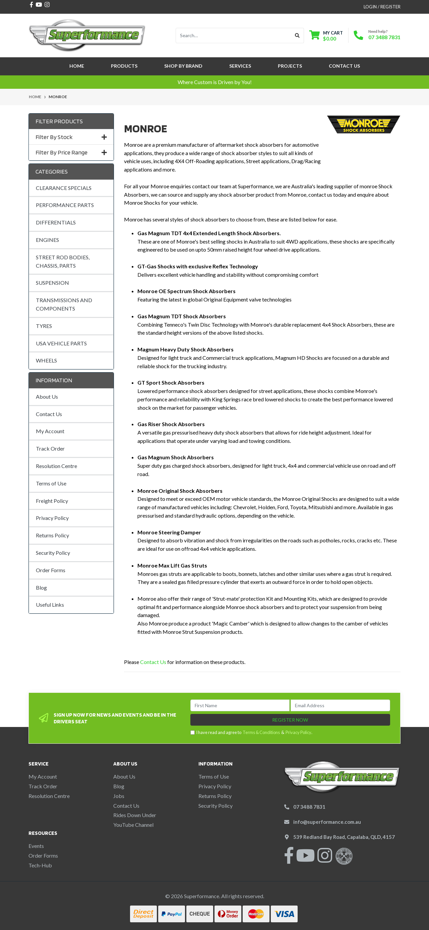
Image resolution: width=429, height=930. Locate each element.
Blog (41, 587)
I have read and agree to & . (251, 732)
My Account (50, 431)
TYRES (44, 326)
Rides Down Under (134, 815)
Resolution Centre (56, 466)
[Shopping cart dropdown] (326, 35)
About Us (47, 396)
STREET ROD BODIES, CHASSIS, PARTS (62, 261)
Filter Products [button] (59, 121)
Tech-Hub (40, 865)
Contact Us (344, 66)
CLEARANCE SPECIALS (63, 188)
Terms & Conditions (261, 732)
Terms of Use (51, 483)
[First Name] (240, 705)
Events (36, 846)
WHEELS (46, 360)
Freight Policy (52, 500)
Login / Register (382, 6)
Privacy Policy (52, 518)
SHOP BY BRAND (183, 66)
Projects (290, 66)
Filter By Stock (71, 136)
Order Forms (50, 570)
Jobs (118, 796)
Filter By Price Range (71, 152)
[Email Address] (340, 705)
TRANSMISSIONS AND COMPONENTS (64, 304)
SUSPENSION (52, 282)
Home (76, 66)
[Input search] (233, 35)
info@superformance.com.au (327, 822)
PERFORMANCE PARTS (65, 205)
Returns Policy (52, 535)
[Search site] (297, 35)
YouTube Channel (133, 824)
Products (124, 66)
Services (240, 66)
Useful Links (50, 604)
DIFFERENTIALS (56, 222)
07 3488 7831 (384, 37)
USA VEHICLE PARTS (61, 343)
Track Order (50, 448)
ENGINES (47, 240)
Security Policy (53, 552)
